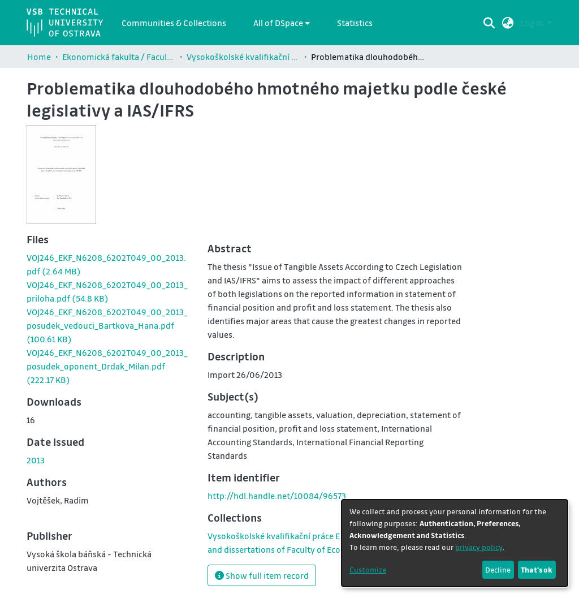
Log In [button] (532, 22)
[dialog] (455, 543)
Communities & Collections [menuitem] (174, 22)
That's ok (536, 569)
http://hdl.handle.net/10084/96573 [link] (277, 495)
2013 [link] (36, 460)
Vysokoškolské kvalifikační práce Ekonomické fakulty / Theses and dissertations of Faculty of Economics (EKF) (243, 56)
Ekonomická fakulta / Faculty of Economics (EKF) (118, 56)
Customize (367, 569)
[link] (107, 325)
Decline (498, 569)
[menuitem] (281, 22)
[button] (508, 22)
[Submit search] (489, 22)
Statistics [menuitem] (355, 22)
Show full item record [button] (262, 575)
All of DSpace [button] (278, 22)
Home (39, 56)
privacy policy (479, 547)
